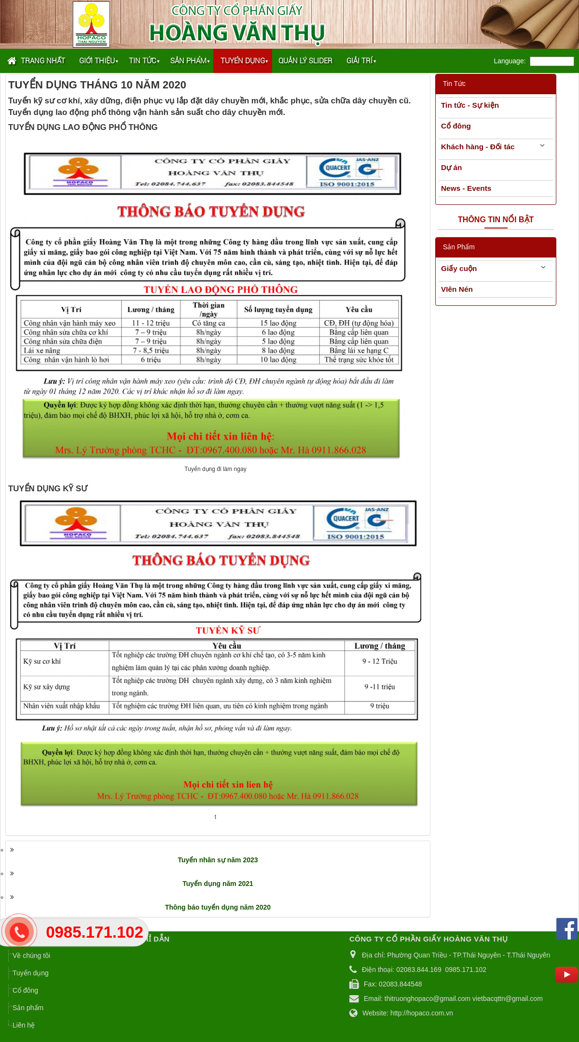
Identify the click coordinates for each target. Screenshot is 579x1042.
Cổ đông (456, 126)
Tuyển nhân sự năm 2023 (218, 860)
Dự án (451, 167)
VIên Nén (457, 289)
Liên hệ (24, 1025)
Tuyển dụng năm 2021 (217, 883)
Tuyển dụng (243, 61)
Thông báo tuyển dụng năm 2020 (218, 907)
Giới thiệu (97, 61)
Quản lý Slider (305, 61)
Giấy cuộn (459, 268)
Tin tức (142, 61)
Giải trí (359, 61)
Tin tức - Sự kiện (470, 105)
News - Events (466, 188)
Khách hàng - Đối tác (478, 147)
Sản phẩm (188, 61)
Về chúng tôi (31, 955)
